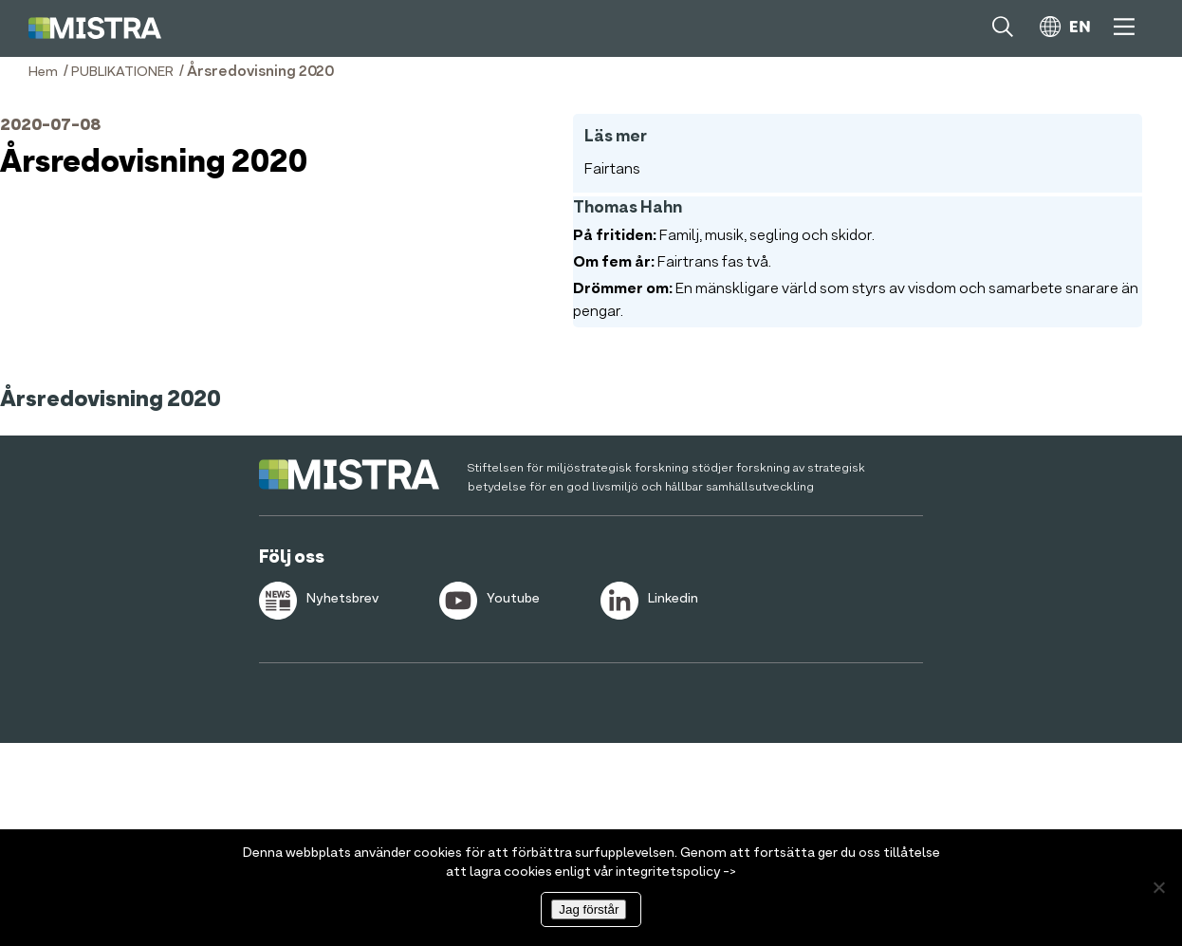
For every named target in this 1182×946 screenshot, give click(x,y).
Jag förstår (589, 909)
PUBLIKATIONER (122, 72)
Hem (43, 72)
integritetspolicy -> (676, 872)
